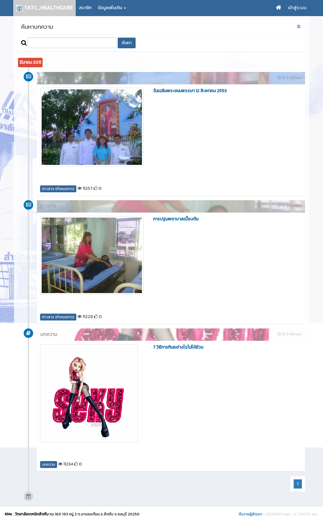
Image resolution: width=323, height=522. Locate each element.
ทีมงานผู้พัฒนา (250, 514)
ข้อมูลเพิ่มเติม (112, 7)
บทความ (48, 464)
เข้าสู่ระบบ (297, 7)
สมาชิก (85, 7)
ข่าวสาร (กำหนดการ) (58, 189)
